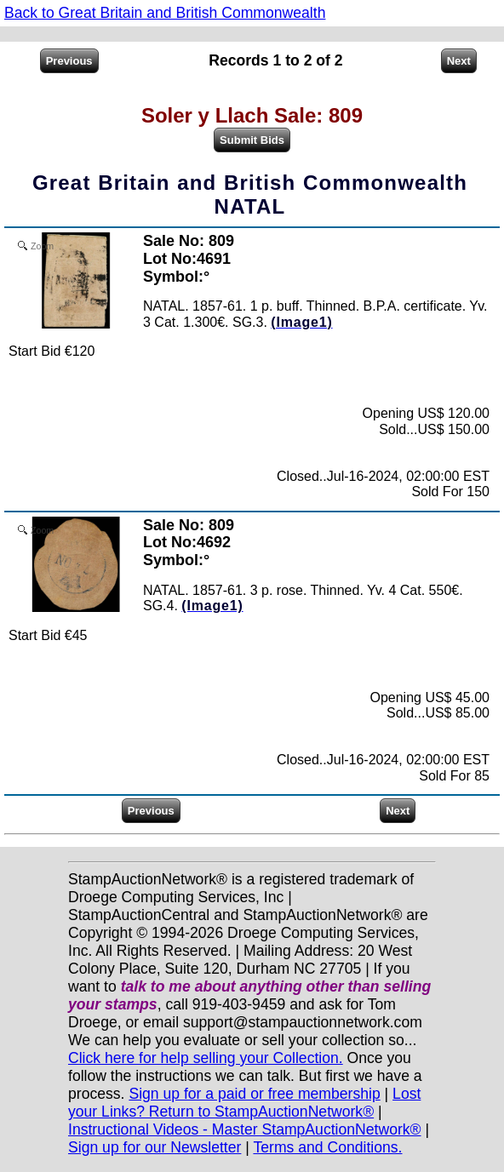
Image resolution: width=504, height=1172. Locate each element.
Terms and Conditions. (327, 1147)
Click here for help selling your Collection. (205, 1057)
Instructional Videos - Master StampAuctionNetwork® (244, 1129)
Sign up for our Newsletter (154, 1147)
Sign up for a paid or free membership (254, 1093)
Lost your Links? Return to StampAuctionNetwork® (244, 1102)
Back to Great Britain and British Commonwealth (164, 12)
